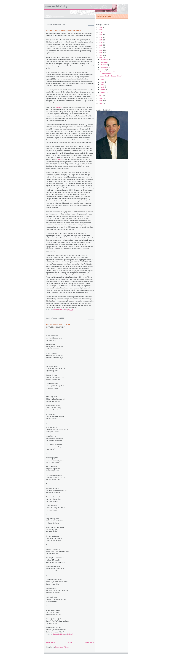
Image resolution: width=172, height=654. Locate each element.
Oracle (59, 159)
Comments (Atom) (62, 647)
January (104, 92)
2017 (101, 35)
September (105, 67)
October (104, 65)
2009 (101, 55)
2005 (101, 101)
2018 (101, 32)
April (103, 87)
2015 (101, 40)
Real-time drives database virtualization (63, 31)
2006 (101, 98)
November (105, 62)
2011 (101, 50)
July (102, 79)
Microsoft (59, 107)
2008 (101, 58)
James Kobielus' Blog (56, 6)
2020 (101, 27)
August (103, 70)
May (102, 84)
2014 (101, 42)
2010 (101, 53)
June (103, 82)
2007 (101, 96)
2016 (101, 37)
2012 (101, 47)
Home (70, 642)
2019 (101, 30)
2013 (101, 45)
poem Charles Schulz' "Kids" (58, 325)
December (104, 60)
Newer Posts (50, 642)
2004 (101, 103)
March (103, 89)
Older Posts (89, 642)
